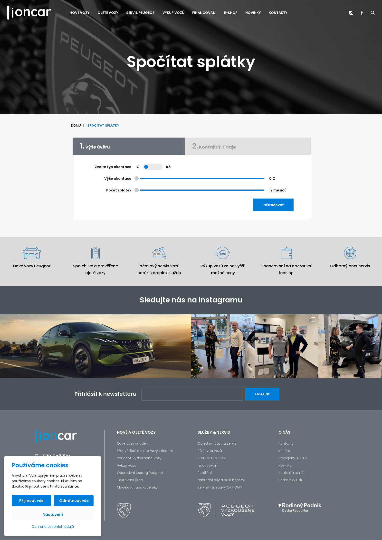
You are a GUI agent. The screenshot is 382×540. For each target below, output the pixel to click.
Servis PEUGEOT (140, 12)
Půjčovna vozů (210, 450)
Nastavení (53, 514)
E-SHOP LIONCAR (211, 458)
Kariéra (284, 450)
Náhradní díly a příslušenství (221, 480)
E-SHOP (231, 12)
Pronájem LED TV (292, 458)
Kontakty (278, 12)
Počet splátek (118, 190)
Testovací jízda (130, 480)
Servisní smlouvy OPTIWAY (220, 487)
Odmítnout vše (74, 500)
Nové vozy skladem (133, 443)
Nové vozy (80, 12)
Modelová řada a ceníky (137, 487)
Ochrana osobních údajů (52, 526)
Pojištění (205, 472)
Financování (204, 12)
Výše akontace (117, 178)
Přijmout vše (31, 500)
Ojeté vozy (107, 12)
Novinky (253, 12)
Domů (76, 125)
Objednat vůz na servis (217, 443)
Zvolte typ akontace (113, 166)
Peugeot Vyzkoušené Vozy (139, 458)
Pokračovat (273, 204)
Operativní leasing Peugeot (140, 472)
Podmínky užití (290, 480)
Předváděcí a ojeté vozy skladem (145, 450)
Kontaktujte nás (291, 472)
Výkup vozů (173, 12)
